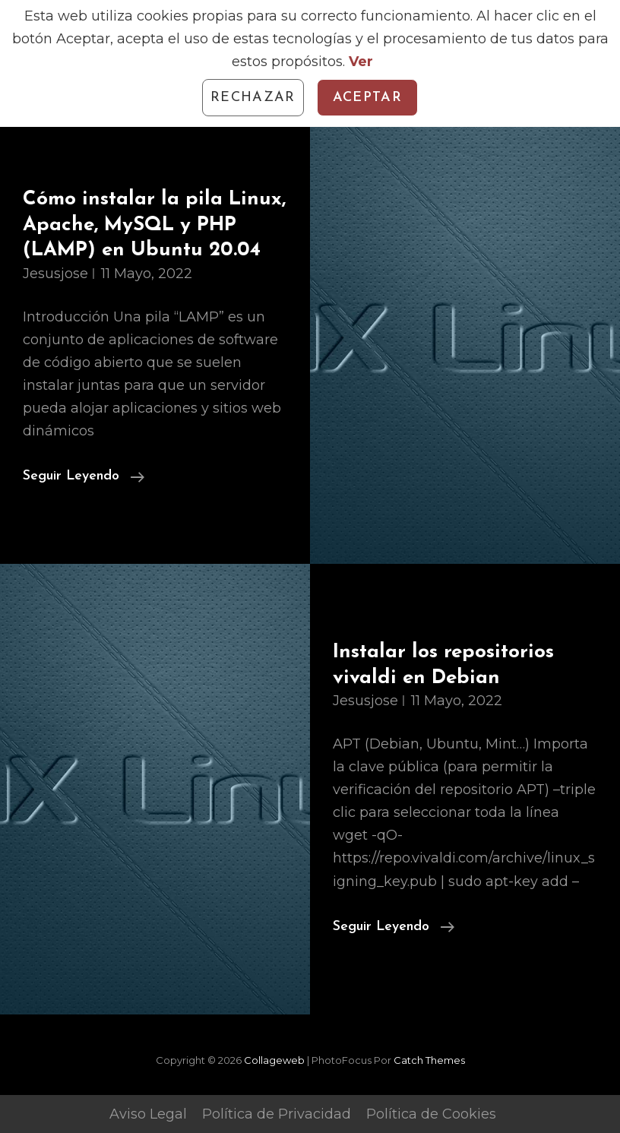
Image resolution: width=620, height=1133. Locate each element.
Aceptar (367, 97)
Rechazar (253, 97)
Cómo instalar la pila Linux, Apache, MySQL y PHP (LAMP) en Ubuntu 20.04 (154, 225)
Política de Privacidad (276, 1114)
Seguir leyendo (83, 476)
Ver (361, 61)
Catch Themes (429, 1060)
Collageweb (274, 1060)
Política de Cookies (431, 1114)
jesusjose (55, 273)
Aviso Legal (148, 1114)
